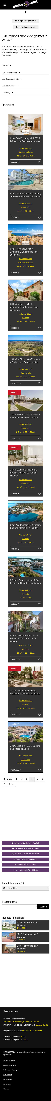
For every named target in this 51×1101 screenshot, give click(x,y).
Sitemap (6, 1089)
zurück (8, 779)
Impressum (7, 1084)
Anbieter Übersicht (9, 1065)
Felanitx (25, 539)
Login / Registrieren (25, 21)
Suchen (43, 907)
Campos (25, 318)
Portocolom (25, 207)
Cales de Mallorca (25, 152)
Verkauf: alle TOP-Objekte (25, 865)
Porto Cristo (25, 760)
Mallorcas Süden (25, 314)
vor (11, 784)
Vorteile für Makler (9, 1060)
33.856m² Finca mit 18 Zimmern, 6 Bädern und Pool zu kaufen (24, 307)
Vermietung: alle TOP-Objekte (25, 870)
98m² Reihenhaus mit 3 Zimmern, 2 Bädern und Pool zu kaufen (24, 252)
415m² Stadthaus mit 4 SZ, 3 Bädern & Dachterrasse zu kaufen (24, 638)
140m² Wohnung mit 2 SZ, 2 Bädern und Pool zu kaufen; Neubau (23, 473)
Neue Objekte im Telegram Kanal (25, 848)
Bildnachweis (7, 1079)
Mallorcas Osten (25, 148)
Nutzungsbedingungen (10, 1070)
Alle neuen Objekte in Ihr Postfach (25, 843)
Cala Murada (25, 373)
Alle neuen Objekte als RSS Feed (25, 854)
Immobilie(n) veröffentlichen (25, 859)
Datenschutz (7, 1074)
